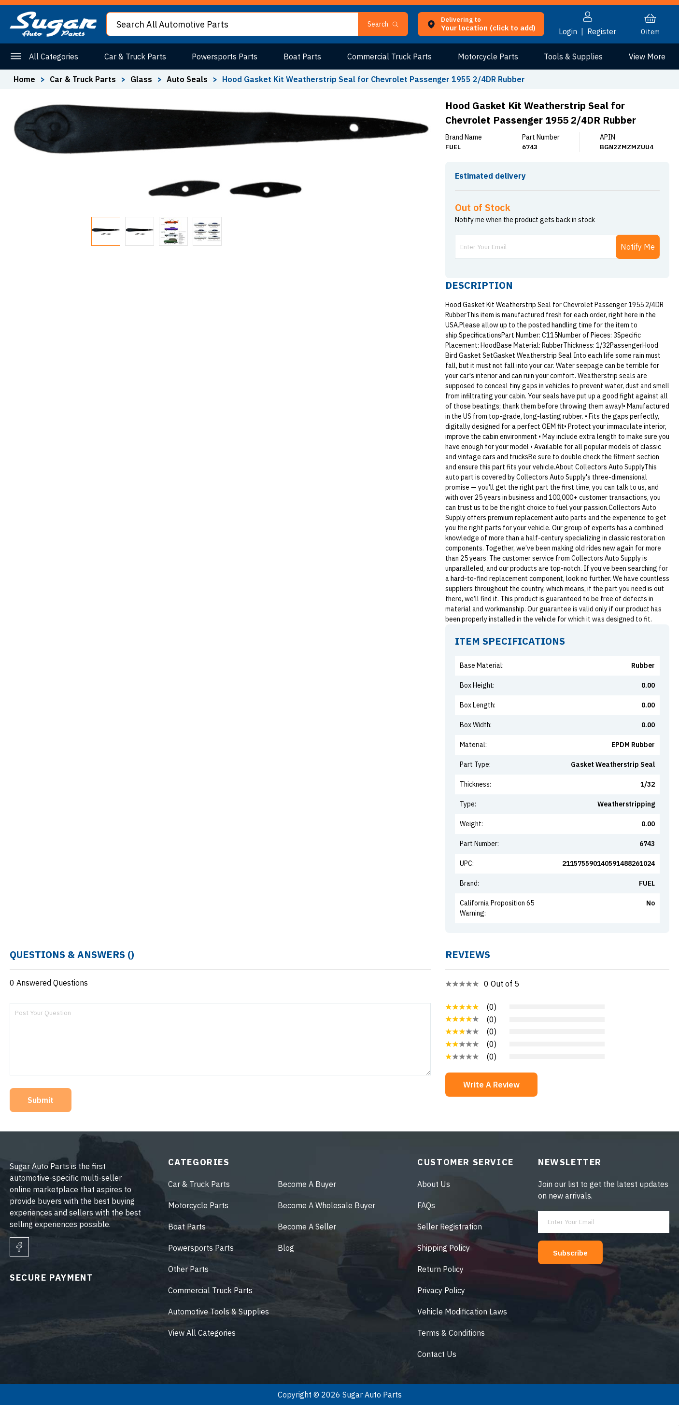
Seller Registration (449, 1247)
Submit (41, 1121)
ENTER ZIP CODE (626, 193)
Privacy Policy (441, 1311)
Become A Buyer (307, 1205)
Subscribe (575, 1273)
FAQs (426, 1226)
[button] (387, 24)
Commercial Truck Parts (387, 56)
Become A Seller (307, 1247)
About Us (433, 1205)
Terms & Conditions (451, 1353)
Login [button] (568, 31)
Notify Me (638, 267)
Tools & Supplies (569, 56)
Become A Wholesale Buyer (326, 1226)
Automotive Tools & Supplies (218, 1332)
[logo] (53, 34)
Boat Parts (301, 56)
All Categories (53, 56)
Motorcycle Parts (485, 56)
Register (601, 31)
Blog (286, 1268)
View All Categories (202, 1353)
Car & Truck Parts (135, 56)
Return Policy (440, 1290)
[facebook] (19, 1267)
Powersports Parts (223, 56)
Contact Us (436, 1375)
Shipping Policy (443, 1268)
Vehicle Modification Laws (462, 1332)
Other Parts (645, 56)
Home (24, 79)
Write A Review (491, 1105)
